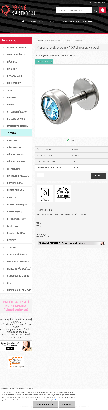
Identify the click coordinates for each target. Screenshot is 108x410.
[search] (95, 10)
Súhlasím (66, 404)
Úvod (39, 40)
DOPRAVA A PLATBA (71, 21)
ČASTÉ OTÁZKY (53, 21)
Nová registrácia (100, 2)
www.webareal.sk (26, 388)
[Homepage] (23, 21)
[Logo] (19, 10)
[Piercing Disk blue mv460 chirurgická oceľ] (71, 65)
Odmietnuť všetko (45, 404)
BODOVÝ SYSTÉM (36, 21)
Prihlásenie (88, 2)
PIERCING (46, 40)
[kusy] (40, 175)
